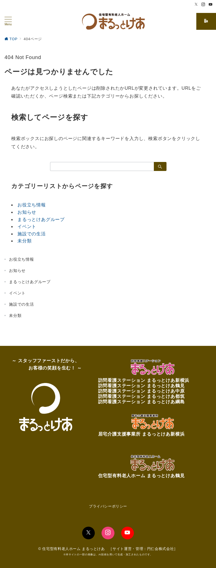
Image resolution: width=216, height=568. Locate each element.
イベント (26, 226)
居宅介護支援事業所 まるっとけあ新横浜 (141, 434)
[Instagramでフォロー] (203, 5)
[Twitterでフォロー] (196, 5)
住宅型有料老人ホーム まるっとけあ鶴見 (141, 475)
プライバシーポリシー (108, 506)
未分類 (24, 240)
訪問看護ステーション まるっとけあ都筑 (141, 396)
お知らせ (26, 212)
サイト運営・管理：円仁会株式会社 (143, 549)
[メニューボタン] (8, 21)
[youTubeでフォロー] (127, 533)
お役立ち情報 (31, 204)
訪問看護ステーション (122, 380)
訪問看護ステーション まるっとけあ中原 (141, 391)
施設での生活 (31, 233)
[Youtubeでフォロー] (211, 5)
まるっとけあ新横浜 (168, 380)
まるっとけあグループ (41, 219)
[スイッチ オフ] (206, 21)
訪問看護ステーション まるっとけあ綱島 (141, 401)
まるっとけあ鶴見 (165, 385)
